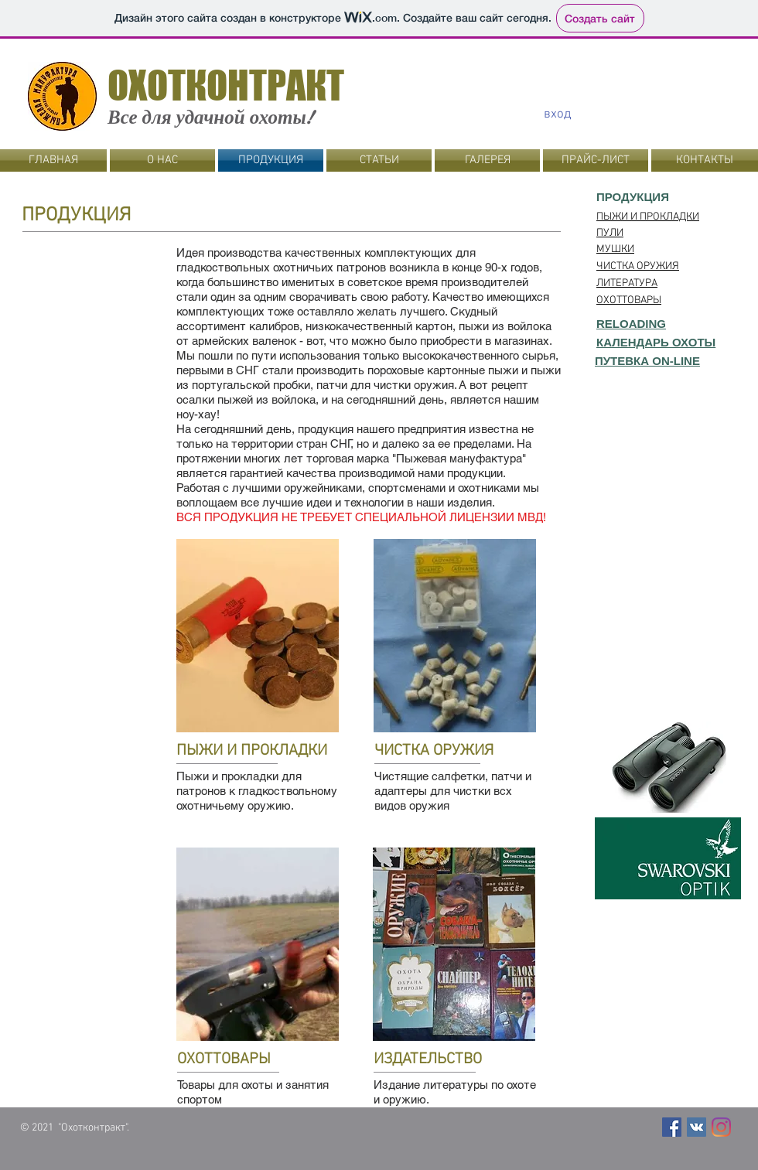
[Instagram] (721, 1127)
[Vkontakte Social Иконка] (696, 1127)
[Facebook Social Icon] (671, 1127)
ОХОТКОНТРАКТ (226, 85)
